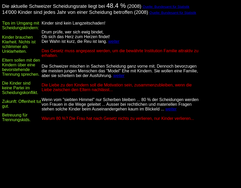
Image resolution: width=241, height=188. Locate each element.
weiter (114, 41)
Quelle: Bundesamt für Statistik (166, 7)
